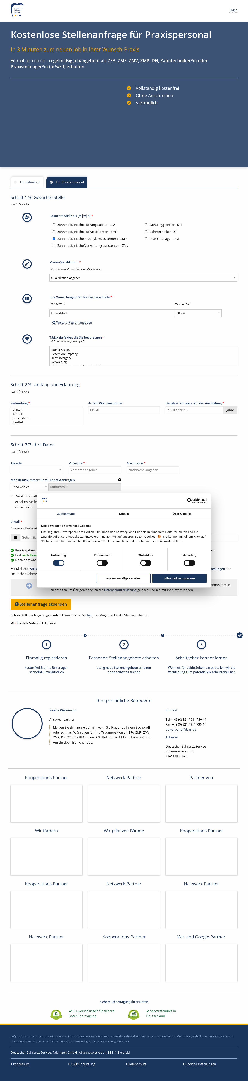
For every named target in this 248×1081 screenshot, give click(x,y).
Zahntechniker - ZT (161, 232)
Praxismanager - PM (162, 239)
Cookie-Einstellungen (200, 1064)
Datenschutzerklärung (120, 590)
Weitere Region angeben (72, 322)
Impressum (21, 1064)
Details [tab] (124, 513)
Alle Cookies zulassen (179, 578)
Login (233, 10)
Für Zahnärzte (30, 182)
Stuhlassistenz (141, 350)
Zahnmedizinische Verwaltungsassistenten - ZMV (90, 246)
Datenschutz (137, 1064)
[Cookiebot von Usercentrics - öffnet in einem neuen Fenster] (190, 501)
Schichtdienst (45, 418)
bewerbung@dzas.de (181, 729)
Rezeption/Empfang (141, 354)
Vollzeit (45, 410)
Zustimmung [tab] (66, 513)
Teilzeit (45, 414)
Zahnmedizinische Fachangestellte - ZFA (84, 225)
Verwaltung (141, 362)
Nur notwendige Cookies (123, 578)
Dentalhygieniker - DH (163, 225)
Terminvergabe (141, 358)
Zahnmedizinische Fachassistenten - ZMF (85, 232)
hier (90, 615)
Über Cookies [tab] (182, 513)
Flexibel (45, 422)
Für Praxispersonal (70, 182)
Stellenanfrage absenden (41, 604)
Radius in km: (182, 304)
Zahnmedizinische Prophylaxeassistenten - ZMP (90, 239)
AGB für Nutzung (83, 1064)
